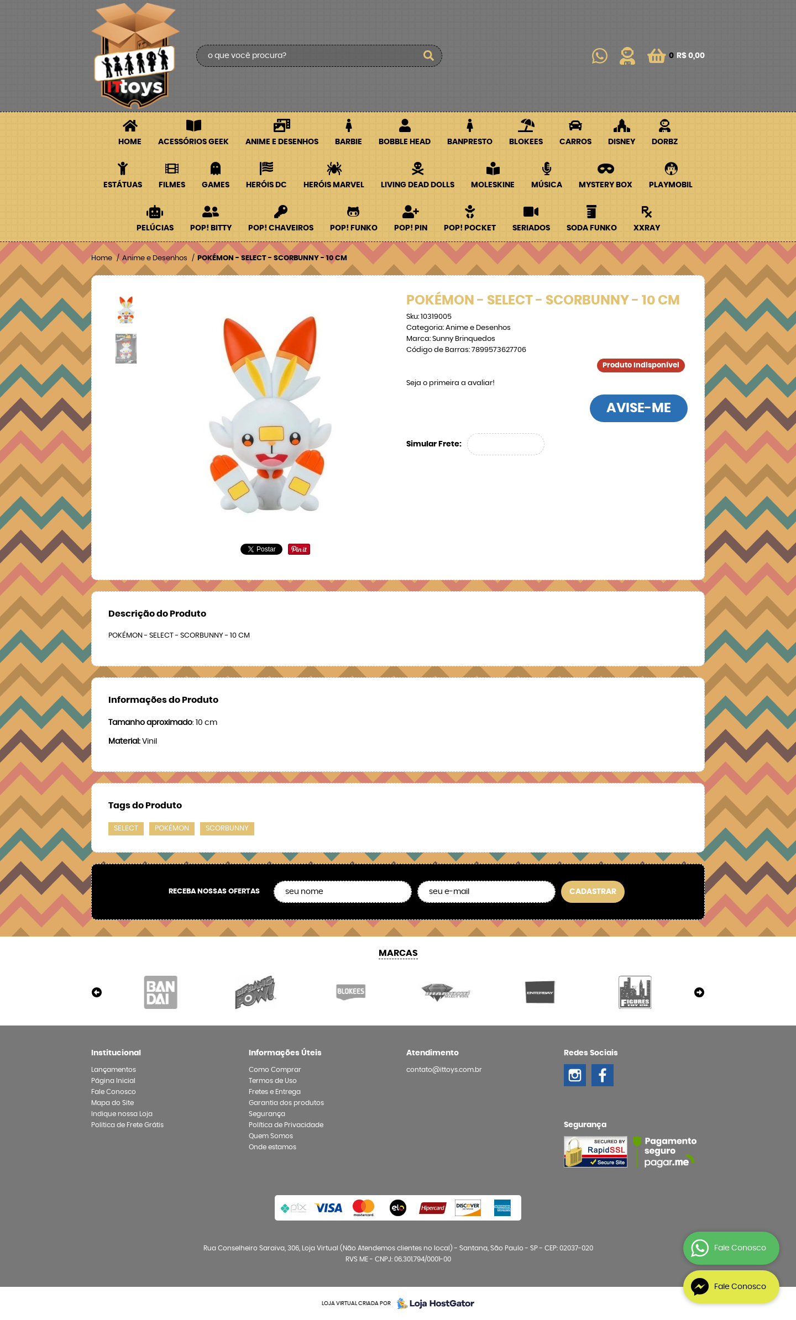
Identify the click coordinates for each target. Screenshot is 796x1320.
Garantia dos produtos (286, 1103)
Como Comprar (275, 1069)
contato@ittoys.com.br (444, 1069)
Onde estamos (272, 1147)
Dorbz (665, 142)
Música (546, 185)
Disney (621, 142)
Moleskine (493, 185)
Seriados (531, 228)
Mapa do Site (112, 1103)
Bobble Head (405, 142)
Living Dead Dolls (417, 185)
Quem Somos (271, 1136)
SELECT (126, 828)
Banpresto (470, 142)
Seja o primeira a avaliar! (450, 383)
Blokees (526, 142)
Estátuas (122, 185)
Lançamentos (113, 1069)
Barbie (348, 142)
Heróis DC (266, 185)
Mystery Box (605, 185)
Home (130, 142)
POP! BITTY (211, 228)
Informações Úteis (285, 1053)
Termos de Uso (273, 1080)
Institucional (116, 1053)
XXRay (646, 228)
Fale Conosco (113, 1091)
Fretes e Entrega (275, 1091)
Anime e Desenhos (281, 142)
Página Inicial (113, 1080)
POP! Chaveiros (280, 228)
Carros (575, 142)
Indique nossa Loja (122, 1114)
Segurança (267, 1114)
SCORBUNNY (227, 828)
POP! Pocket (470, 228)
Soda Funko (592, 228)
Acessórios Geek (193, 142)
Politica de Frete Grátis (127, 1125)
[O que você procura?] (428, 56)
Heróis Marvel (333, 185)
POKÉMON (172, 828)
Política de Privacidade (286, 1125)
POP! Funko (354, 228)
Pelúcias (155, 228)
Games (215, 185)
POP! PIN (410, 228)
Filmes (172, 185)
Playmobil (671, 185)
